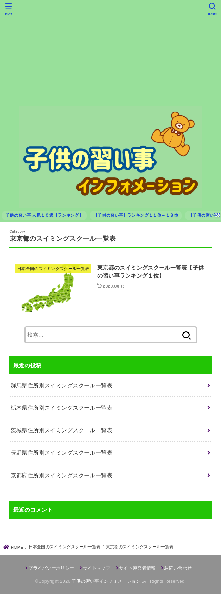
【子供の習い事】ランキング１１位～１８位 (135, 215)
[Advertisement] (110, 52)
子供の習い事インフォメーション (106, 581)
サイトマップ (96, 568)
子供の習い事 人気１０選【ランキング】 (44, 215)
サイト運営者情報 (137, 568)
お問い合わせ (178, 568)
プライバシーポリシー (51, 568)
